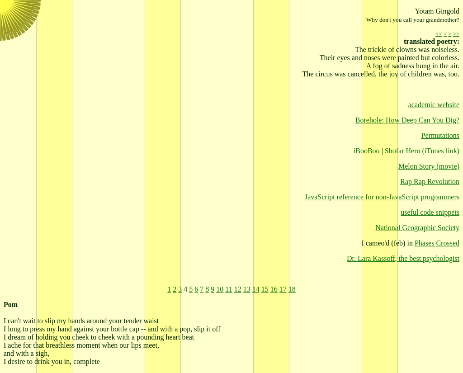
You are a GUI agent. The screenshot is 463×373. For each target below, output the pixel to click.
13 (246, 289)
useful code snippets (430, 212)
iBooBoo (367, 151)
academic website (433, 105)
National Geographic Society (417, 227)
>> (456, 34)
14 (256, 289)
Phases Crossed (437, 243)
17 (283, 289)
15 (265, 289)
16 (274, 289)
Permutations (440, 135)
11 (228, 289)
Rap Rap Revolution (429, 181)
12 (237, 289)
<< (438, 34)
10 (219, 289)
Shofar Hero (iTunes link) (422, 151)
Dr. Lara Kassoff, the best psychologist (403, 258)
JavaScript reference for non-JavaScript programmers (382, 197)
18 (292, 289)
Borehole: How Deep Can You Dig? (407, 120)
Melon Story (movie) (428, 166)
